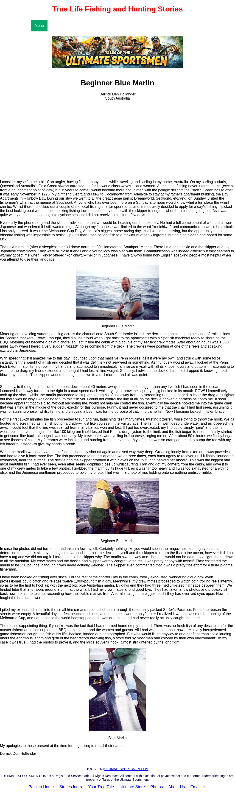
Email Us (198, 787)
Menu (39, 26)
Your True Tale (101, 787)
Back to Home (41, 787)
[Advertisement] (117, 144)
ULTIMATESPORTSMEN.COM (126, 769)
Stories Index (71, 787)
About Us (176, 787)
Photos (156, 787)
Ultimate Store (132, 787)
